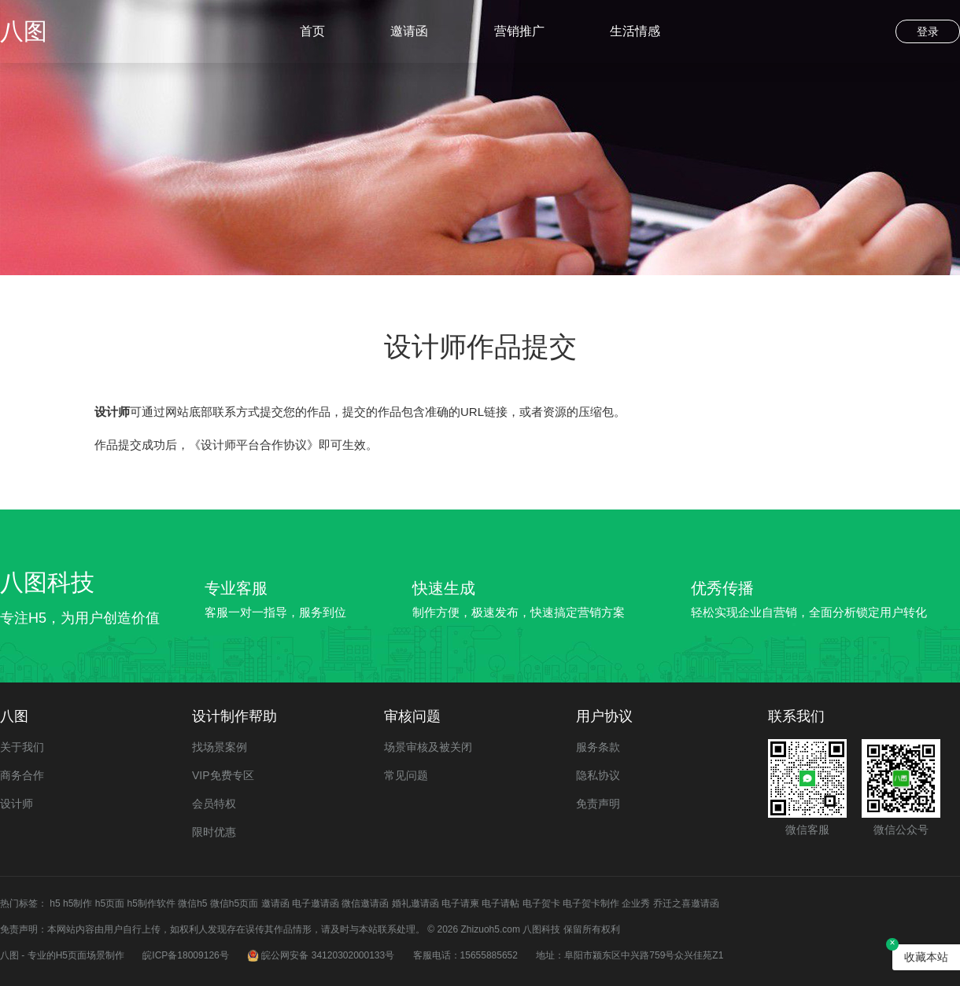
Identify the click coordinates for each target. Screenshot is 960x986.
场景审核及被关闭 (428, 747)
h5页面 (109, 903)
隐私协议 (598, 775)
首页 (312, 31)
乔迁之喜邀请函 (686, 903)
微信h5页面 (234, 903)
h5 (55, 903)
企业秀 (636, 903)
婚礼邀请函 (415, 903)
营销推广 (519, 31)
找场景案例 (219, 747)
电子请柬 (460, 903)
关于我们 (22, 747)
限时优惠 (214, 832)
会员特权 (214, 803)
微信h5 (192, 903)
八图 (23, 31)
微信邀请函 (365, 903)
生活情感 (635, 31)
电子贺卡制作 (591, 903)
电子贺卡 (541, 903)
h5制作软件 (151, 903)
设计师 (16, 803)
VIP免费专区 (223, 775)
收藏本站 (926, 957)
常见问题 (406, 775)
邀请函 (409, 31)
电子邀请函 (315, 903)
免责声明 (598, 803)
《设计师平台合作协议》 (254, 444)
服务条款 (598, 747)
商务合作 (22, 775)
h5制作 (77, 903)
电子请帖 (500, 903)
